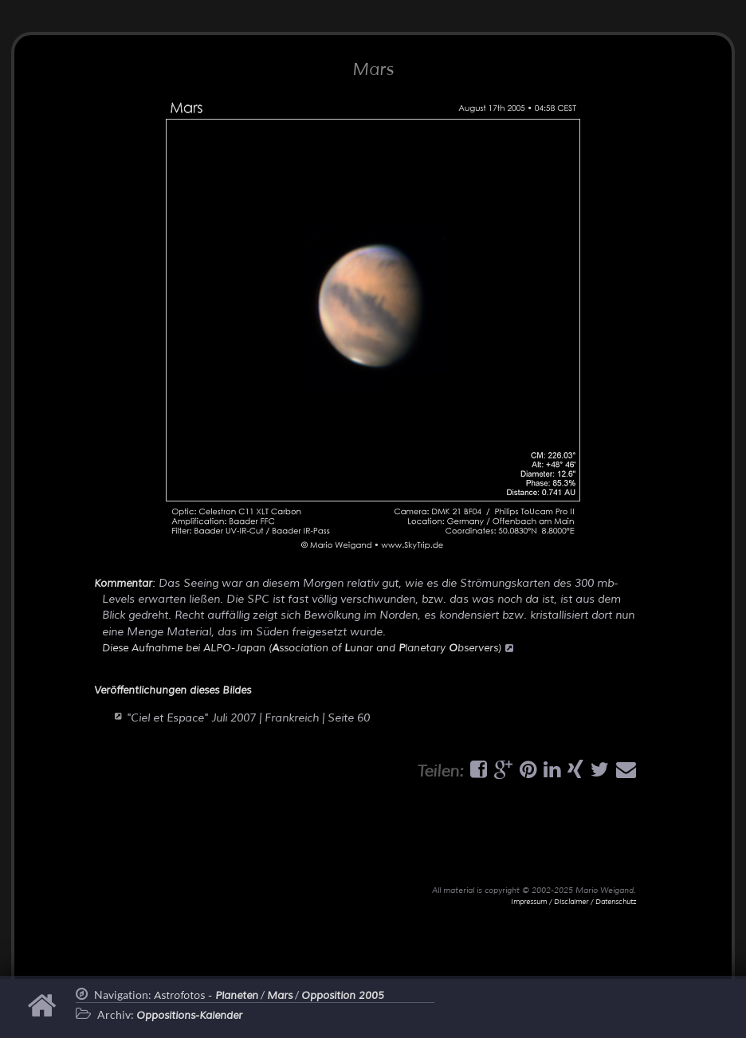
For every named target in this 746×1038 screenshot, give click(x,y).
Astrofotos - (206, 995)
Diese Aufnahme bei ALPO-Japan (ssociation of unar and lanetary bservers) (307, 648)
